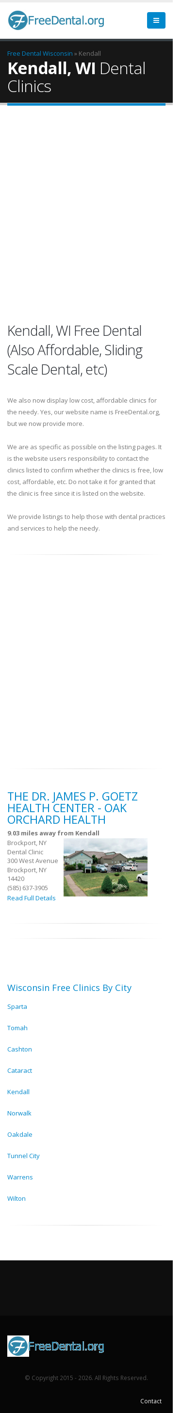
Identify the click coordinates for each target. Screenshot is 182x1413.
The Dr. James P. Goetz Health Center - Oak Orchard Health (72, 807)
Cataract (19, 1070)
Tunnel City (23, 1155)
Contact (151, 1401)
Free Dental (24, 53)
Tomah (17, 1027)
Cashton (19, 1049)
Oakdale (20, 1134)
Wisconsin (58, 53)
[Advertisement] (91, 213)
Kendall (18, 1091)
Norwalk (19, 1113)
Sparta (17, 1006)
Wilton (16, 1198)
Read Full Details (31, 898)
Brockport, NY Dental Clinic (27, 847)
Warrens (20, 1177)
